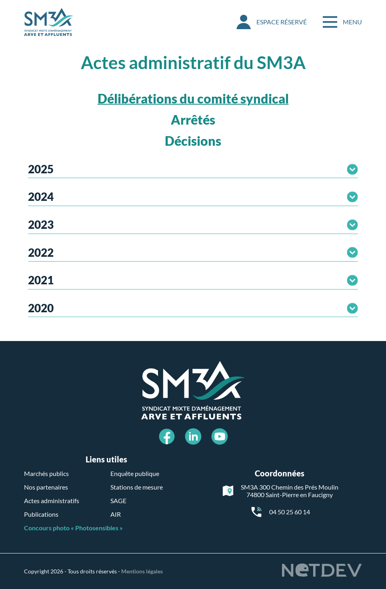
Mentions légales (142, 571)
